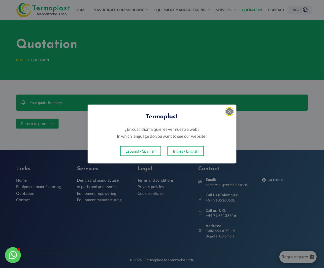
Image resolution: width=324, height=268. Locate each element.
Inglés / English (185, 150)
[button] (13, 255)
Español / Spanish (141, 150)
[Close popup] (229, 111)
